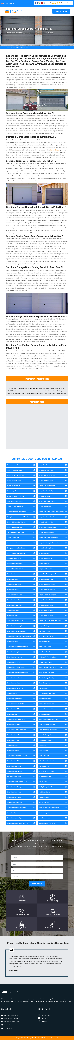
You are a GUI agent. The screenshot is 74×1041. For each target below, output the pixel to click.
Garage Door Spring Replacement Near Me (51, 540)
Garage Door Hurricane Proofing (16, 717)
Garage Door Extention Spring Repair (17, 644)
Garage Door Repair (44, 493)
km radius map (37, 424)
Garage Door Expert (12, 639)
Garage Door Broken (13, 587)
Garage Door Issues (12, 743)
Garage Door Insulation (13, 732)
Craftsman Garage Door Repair (16, 530)
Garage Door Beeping (13, 576)
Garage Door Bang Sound (14, 571)
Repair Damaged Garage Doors (47, 722)
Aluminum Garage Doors (14, 462)
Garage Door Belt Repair (14, 582)
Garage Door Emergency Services (16, 628)
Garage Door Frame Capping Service (17, 670)
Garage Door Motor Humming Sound (17, 779)
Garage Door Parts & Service (47, 473)
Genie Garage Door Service (46, 634)
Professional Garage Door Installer (48, 717)
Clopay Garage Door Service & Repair (17, 514)
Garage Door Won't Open (46, 613)
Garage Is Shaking (44, 623)
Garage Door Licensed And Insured (17, 753)
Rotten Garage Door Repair (46, 758)
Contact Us (7, 1026)
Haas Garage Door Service (46, 649)
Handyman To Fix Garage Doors (48, 654)
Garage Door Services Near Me (47, 524)
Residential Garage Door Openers (48, 727)
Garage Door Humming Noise (15, 696)
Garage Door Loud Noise (14, 763)
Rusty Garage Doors (44, 763)
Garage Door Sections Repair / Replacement (51, 509)
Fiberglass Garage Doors (14, 556)
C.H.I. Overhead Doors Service (15, 493)
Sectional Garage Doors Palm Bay (21, 48)
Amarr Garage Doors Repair (14, 467)
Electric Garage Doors (13, 540)
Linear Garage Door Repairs (46, 670)
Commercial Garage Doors (14, 524)
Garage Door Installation (14, 722)
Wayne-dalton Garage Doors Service (49, 805)
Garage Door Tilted (44, 561)
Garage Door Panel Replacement (48, 462)
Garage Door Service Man (46, 519)
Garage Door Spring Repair (46, 530)
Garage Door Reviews (45, 504)
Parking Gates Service (45, 711)
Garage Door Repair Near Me (47, 499)
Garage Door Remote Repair (47, 488)
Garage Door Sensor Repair (46, 514)
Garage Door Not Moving (14, 789)
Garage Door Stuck (44, 550)
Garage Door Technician (45, 556)
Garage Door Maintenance (14, 768)
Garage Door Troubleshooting (47, 582)
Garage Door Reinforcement (47, 483)
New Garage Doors (44, 685)
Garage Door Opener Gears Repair (16, 805)
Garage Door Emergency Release (16, 623)
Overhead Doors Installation (46, 706)
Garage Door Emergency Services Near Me (19, 634)
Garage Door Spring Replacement (48, 535)
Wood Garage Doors (44, 815)
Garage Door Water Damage (47, 587)
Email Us (43, 1019)
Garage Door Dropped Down (15, 618)
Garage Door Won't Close (46, 602)
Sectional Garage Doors (45, 774)
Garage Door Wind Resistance (47, 597)
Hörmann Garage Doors (45, 659)
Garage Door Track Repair (46, 576)
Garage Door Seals (12, 613)
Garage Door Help (12, 711)
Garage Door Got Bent (13, 680)
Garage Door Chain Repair (14, 602)
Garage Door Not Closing (14, 784)
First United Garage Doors (14, 561)
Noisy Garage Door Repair (14, 774)
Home (8, 48)
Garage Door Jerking (13, 748)
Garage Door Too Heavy (45, 566)
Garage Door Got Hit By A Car (15, 685)
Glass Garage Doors (44, 639)
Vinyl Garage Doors (44, 800)
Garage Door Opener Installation (16, 810)
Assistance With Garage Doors (15, 473)
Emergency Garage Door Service (16, 545)
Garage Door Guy (12, 691)
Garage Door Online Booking (15, 800)
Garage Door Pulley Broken (46, 478)
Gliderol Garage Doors (45, 644)
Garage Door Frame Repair (14, 675)
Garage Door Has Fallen (13, 706)
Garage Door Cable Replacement (16, 597)
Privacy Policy (8, 1029)
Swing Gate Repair (44, 794)
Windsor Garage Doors (45, 810)
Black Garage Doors (12, 488)
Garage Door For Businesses (15, 654)
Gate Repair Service (44, 628)
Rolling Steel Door (44, 753)
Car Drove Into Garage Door (15, 499)
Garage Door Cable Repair (14, 592)
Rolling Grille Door (44, 748)
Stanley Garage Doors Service (47, 784)
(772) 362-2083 (61, 11)
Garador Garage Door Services (15, 566)
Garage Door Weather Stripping (47, 592)
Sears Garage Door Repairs (46, 768)
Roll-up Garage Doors (45, 737)
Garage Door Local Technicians (16, 758)
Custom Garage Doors (13, 535)
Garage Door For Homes (14, 659)
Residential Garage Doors (46, 732)
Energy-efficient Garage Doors (16, 550)
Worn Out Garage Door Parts (47, 820)
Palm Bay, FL (45, 1022)
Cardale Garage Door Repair (15, 504)
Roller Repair (42, 743)
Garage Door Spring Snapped (47, 545)
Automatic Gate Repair (13, 483)
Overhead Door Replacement (47, 701)
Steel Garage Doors (44, 789)
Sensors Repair (43, 779)
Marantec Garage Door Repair (47, 675)
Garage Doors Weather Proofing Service (50, 618)
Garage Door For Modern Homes (16, 665)
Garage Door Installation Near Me (16, 727)
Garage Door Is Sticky (13, 737)
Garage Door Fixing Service (14, 649)
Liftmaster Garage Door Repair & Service (50, 665)
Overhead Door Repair (45, 696)
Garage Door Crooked (13, 608)
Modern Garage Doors (45, 680)
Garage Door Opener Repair (15, 815)
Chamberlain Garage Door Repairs (16, 509)
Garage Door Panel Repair (46, 467)
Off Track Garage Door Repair (47, 691)
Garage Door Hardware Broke (15, 701)
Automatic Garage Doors (14, 478)
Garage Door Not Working (14, 794)
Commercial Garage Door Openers (16, 519)
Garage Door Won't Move (46, 608)
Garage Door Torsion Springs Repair (49, 571)
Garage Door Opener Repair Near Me (17, 820)
